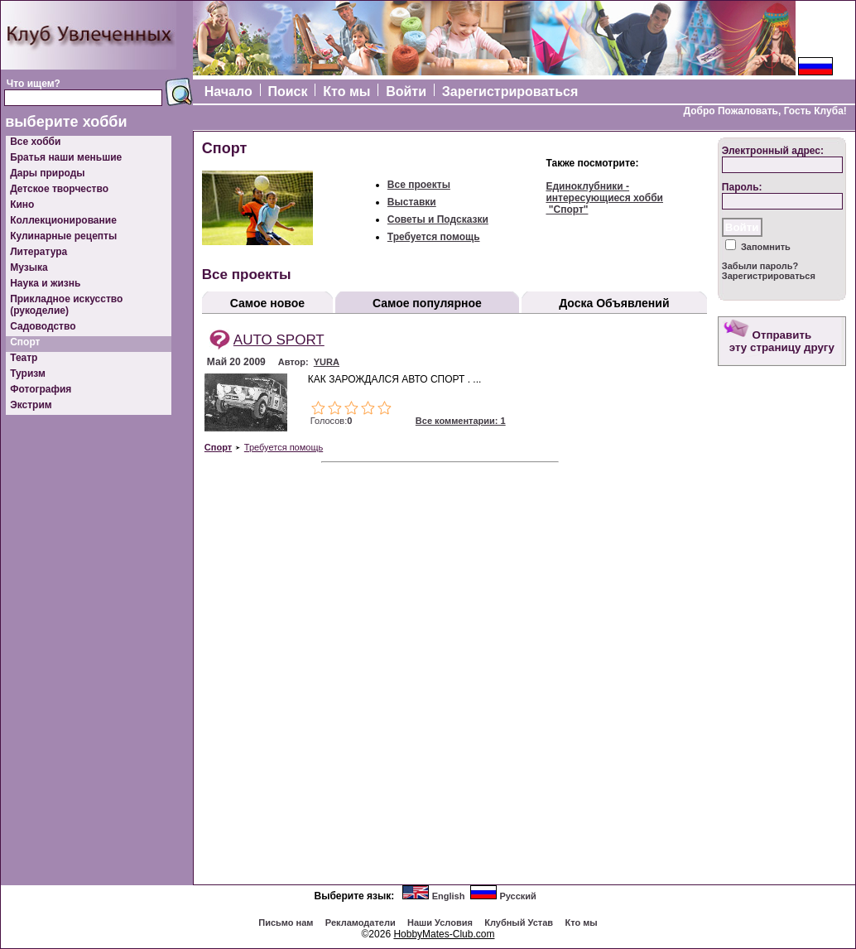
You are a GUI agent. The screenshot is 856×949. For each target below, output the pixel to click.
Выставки (411, 202)
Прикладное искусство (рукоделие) (66, 304)
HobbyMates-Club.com (443, 934)
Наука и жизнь (45, 283)
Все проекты (418, 184)
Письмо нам (285, 922)
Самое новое (267, 303)
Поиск (287, 91)
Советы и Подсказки (437, 219)
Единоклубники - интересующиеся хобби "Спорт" (604, 198)
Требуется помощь (433, 237)
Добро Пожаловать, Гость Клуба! (764, 111)
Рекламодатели (360, 922)
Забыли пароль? (760, 266)
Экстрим (31, 405)
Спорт (25, 342)
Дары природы (47, 173)
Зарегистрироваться (510, 91)
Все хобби (35, 141)
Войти (406, 91)
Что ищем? (33, 83)
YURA (326, 362)
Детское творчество (59, 189)
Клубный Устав (518, 922)
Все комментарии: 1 (461, 421)
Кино (22, 204)
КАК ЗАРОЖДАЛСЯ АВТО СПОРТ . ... (394, 379)
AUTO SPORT (279, 340)
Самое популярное (427, 303)
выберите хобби (66, 121)
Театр (23, 358)
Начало (228, 91)
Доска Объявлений (614, 303)
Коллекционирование (63, 220)
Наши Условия (440, 922)
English (448, 896)
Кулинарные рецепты (63, 236)
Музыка (28, 267)
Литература (38, 252)
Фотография (40, 389)
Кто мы (346, 91)
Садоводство (42, 326)
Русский (517, 896)
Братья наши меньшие (66, 157)
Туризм (28, 373)
